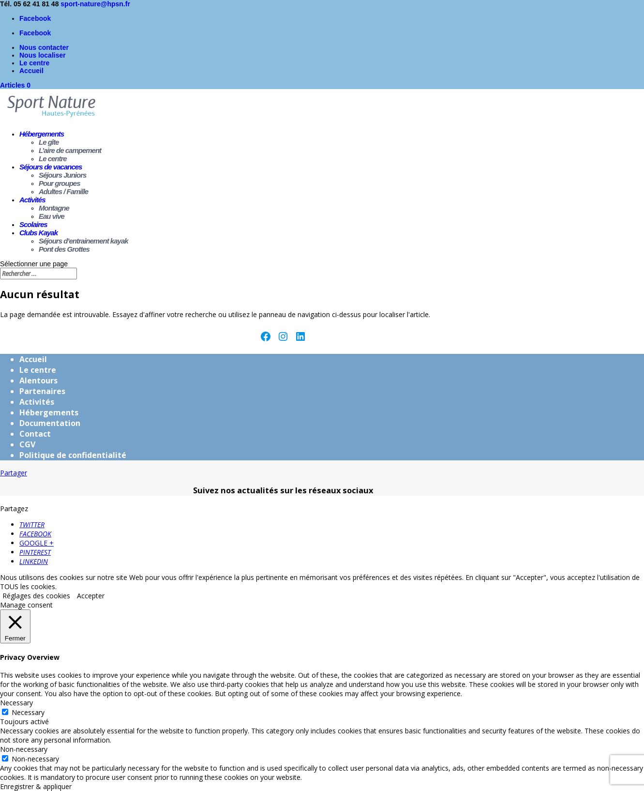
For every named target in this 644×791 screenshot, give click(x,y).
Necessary (28, 712)
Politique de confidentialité (72, 455)
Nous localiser (42, 55)
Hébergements (41, 134)
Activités (32, 200)
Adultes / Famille (63, 191)
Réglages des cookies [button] (36, 595)
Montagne (54, 208)
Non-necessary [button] (23, 749)
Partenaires (42, 391)
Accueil (31, 71)
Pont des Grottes (64, 249)
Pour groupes (59, 183)
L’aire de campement (70, 150)
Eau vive (51, 216)
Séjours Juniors (62, 175)
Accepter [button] (91, 595)
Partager (13, 472)
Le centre (34, 63)
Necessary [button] (16, 702)
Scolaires (33, 224)
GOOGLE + (36, 543)
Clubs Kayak (38, 232)
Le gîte (49, 142)
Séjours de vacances (50, 167)
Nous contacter (44, 47)
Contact (35, 433)
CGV (27, 444)
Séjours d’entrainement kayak (83, 241)
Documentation (49, 423)
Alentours (38, 380)
